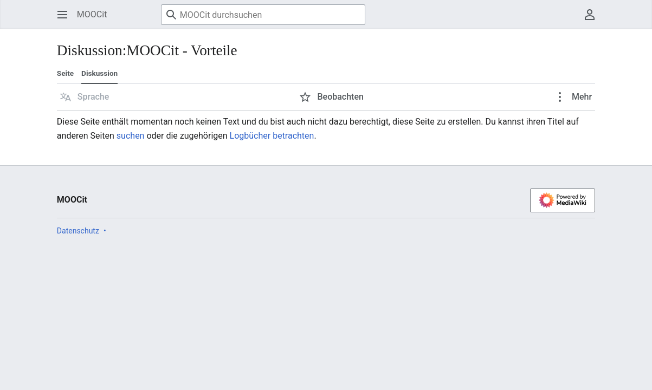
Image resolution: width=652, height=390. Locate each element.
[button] (85, 97)
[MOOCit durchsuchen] (263, 14)
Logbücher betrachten (272, 136)
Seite (65, 73)
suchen (131, 136)
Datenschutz (78, 230)
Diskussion (99, 73)
